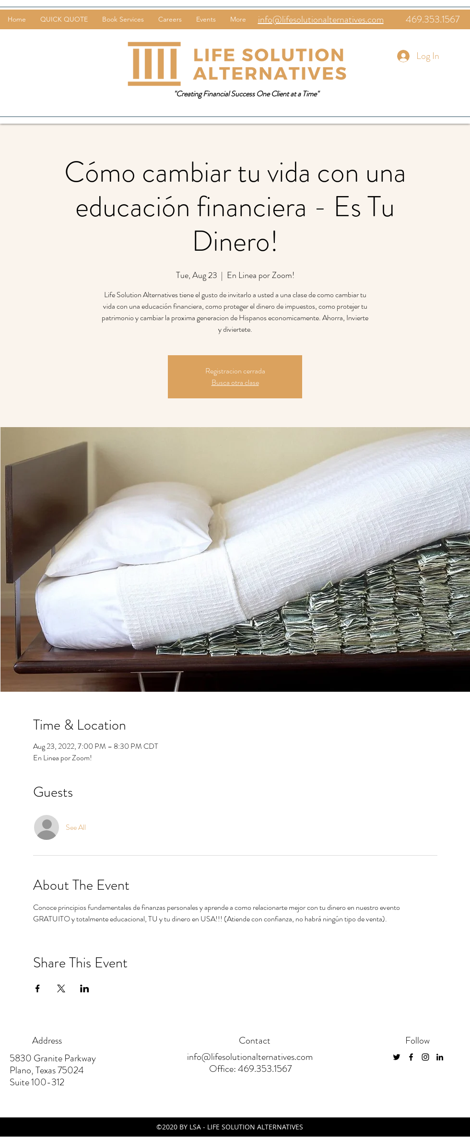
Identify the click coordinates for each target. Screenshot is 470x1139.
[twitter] (396, 1057)
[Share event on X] (61, 988)
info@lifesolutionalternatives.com (250, 1057)
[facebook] (411, 1057)
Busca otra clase (235, 382)
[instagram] (425, 1057)
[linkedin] (440, 1057)
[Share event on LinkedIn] (84, 988)
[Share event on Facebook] (37, 988)
